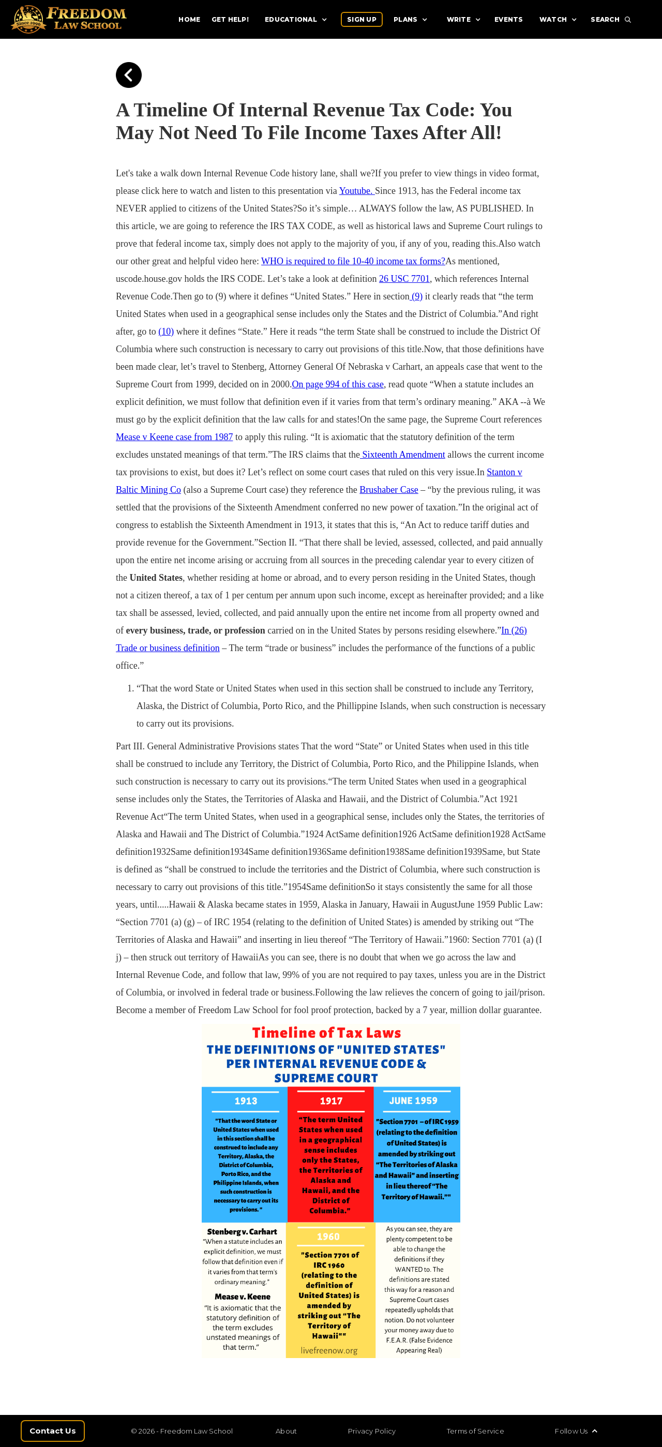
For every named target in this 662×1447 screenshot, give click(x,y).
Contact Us (52, 1431)
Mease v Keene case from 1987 (174, 437)
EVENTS (508, 19)
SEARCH (605, 19)
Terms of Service (475, 1431)
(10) (166, 331)
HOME (189, 19)
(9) (416, 296)
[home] (84, 19)
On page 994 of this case (337, 384)
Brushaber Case (388, 490)
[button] (297, 19)
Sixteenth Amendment (402, 454)
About (286, 1431)
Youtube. (357, 191)
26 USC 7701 (404, 279)
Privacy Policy (372, 1431)
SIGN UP (362, 19)
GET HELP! (230, 19)
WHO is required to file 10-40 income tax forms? (353, 261)
